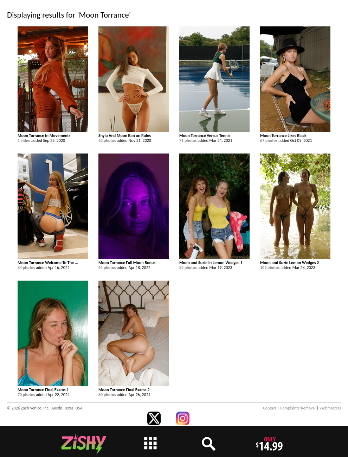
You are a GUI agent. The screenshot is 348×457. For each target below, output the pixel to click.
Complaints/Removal (298, 408)
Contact (269, 408)
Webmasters (330, 408)
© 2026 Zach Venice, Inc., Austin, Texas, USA (45, 408)
